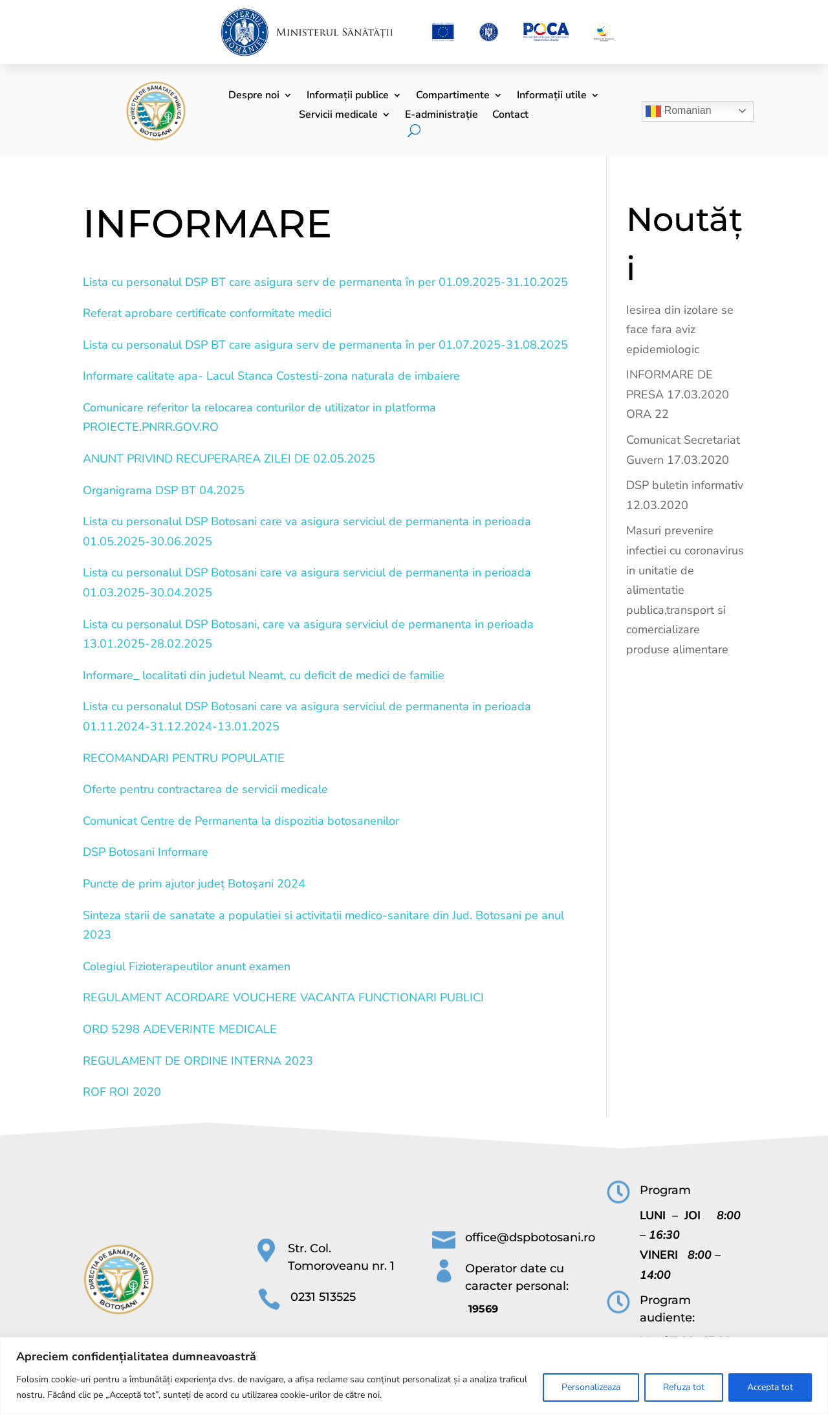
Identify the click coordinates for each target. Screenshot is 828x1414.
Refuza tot (683, 1387)
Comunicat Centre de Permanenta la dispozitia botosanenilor (241, 821)
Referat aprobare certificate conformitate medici (207, 313)
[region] (414, 1375)
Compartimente (453, 96)
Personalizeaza (590, 1387)
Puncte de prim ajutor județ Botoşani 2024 (194, 883)
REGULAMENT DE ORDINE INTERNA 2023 (198, 1061)
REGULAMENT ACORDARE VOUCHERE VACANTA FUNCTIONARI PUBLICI (283, 997)
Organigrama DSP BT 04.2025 (164, 490)
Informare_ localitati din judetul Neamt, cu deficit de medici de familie (263, 675)
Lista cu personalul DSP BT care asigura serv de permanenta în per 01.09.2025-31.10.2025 (325, 282)
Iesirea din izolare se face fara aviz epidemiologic (680, 329)
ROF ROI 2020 (122, 1092)
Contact (510, 116)
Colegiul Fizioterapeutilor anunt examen (186, 966)
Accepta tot (770, 1387)
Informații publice (348, 96)
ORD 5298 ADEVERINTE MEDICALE (180, 1029)
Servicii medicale (338, 116)
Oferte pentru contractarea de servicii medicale (205, 789)
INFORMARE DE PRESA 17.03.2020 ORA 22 (677, 394)
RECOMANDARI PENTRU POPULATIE (184, 758)
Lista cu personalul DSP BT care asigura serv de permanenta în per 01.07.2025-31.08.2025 (325, 345)
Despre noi (253, 96)
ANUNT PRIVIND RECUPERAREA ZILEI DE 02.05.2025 (229, 458)
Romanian (678, 111)
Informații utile (552, 96)
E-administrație (441, 116)
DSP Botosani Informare (145, 852)
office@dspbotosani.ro (530, 1237)
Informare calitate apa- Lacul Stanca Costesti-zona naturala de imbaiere (271, 376)
